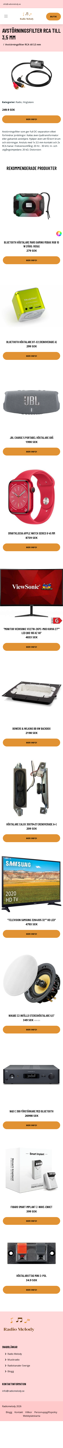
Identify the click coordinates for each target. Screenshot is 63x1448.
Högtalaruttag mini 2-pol (31, 1275)
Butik (53, 16)
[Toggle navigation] (6, 16)
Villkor (28, 1412)
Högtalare (28, 102)
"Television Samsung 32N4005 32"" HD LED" (31, 920)
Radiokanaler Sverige (19, 1365)
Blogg (11, 1371)
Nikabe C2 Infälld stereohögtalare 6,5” (31, 1015)
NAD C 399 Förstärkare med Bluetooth (31, 1111)
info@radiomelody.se (12, 4)
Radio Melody (15, 1353)
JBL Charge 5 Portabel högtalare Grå (31, 437)
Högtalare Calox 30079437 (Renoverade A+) (31, 824)
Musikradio (14, 1359)
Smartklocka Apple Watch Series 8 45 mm (31, 533)
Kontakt (18, 1412)
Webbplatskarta (31, 1415)
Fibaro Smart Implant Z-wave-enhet (31, 1207)
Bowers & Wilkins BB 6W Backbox (31, 728)
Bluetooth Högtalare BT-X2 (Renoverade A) (31, 342)
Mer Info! (31, 119)
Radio (19, 102)
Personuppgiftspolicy (45, 1412)
